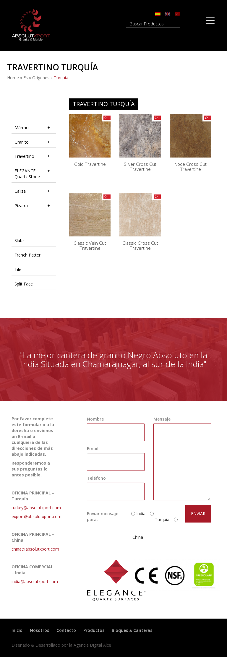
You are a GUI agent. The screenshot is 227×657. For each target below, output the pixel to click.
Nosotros (39, 630)
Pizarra (21, 205)
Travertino (24, 156)
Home (13, 77)
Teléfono (96, 478)
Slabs (19, 240)
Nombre (95, 419)
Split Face (23, 284)
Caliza (20, 191)
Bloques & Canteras (132, 630)
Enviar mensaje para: (102, 516)
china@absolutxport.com (35, 549)
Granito (21, 142)
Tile (17, 269)
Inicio (17, 630)
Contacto (66, 630)
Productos (93, 630)
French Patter (27, 255)
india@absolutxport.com (35, 581)
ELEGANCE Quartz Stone (27, 173)
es (25, 77)
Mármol (22, 127)
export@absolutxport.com (36, 516)
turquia (61, 77)
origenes (40, 77)
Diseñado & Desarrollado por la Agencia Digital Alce (61, 645)
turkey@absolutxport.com (36, 507)
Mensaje (162, 419)
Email (92, 448)
